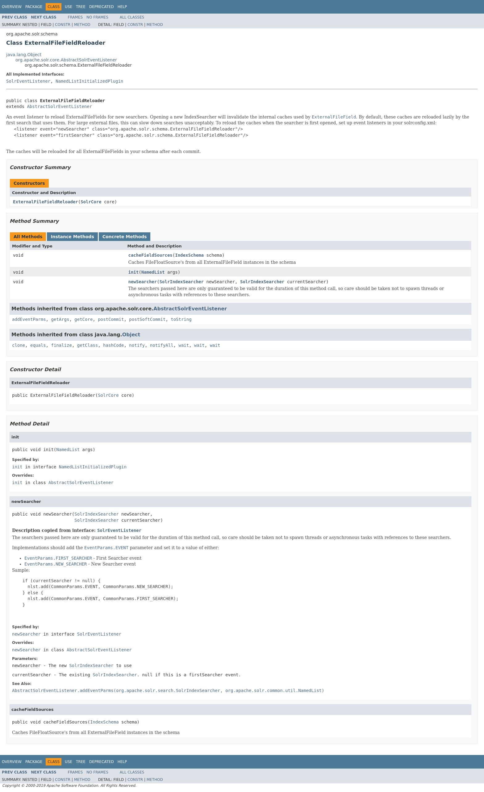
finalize (61, 345)
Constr (62, 25)
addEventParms (29, 319)
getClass (87, 345)
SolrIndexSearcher (182, 281)
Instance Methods (72, 236)
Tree (81, 7)
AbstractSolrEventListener (59, 106)
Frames (75, 17)
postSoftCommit (147, 319)
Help (122, 7)
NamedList (153, 272)
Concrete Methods (124, 236)
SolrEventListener (28, 81)
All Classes (132, 17)
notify (137, 345)
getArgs (60, 319)
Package (33, 7)
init (133, 272)
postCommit (111, 319)
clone (18, 345)
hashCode (113, 345)
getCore (83, 319)
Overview (12, 7)
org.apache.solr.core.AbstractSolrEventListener (66, 59)
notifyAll (161, 345)
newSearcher (142, 281)
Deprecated (101, 7)
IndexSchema (189, 255)
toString (181, 319)
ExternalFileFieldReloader (45, 201)
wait (184, 345)
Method (82, 25)
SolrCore (91, 201)
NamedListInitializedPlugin (89, 81)
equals (38, 345)
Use (68, 7)
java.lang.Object (23, 54)
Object (131, 335)
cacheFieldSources (150, 255)
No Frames (97, 17)
